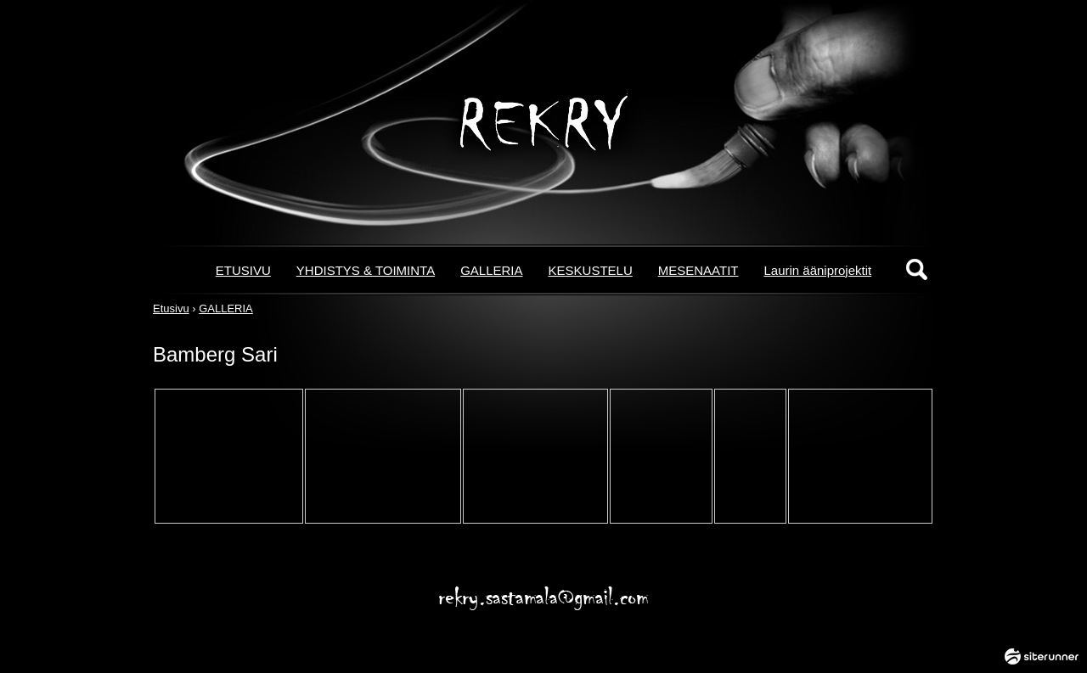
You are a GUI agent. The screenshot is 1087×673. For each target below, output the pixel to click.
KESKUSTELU (591, 270)
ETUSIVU (243, 270)
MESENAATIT (698, 270)
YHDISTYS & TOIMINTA (365, 270)
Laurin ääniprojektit (817, 270)
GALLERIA (491, 270)
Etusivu (171, 308)
